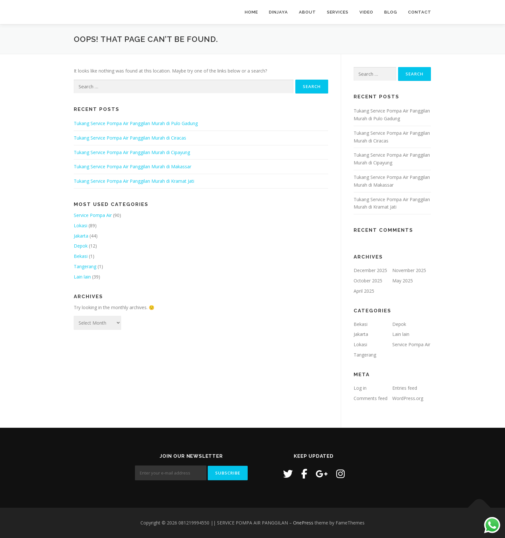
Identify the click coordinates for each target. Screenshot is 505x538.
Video (366, 12)
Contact (419, 12)
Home (251, 12)
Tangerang (85, 266)
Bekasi (81, 256)
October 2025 (368, 281)
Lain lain (82, 277)
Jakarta (81, 236)
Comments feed (370, 398)
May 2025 (402, 281)
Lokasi (80, 225)
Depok (81, 246)
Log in (360, 388)
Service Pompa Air (93, 215)
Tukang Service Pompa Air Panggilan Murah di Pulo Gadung (136, 123)
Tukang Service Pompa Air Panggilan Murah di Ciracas (130, 138)
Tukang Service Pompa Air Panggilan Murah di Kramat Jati (134, 181)
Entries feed (404, 388)
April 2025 (364, 291)
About (307, 12)
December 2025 (370, 270)
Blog (390, 12)
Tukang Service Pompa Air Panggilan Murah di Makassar (132, 166)
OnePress (303, 523)
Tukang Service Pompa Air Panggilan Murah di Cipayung (132, 152)
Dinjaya (278, 12)
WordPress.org (407, 398)
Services (337, 12)
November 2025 (409, 270)
